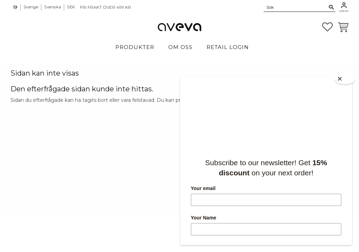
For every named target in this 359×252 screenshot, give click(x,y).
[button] (327, 27)
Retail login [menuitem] (227, 47)
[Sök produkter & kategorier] (295, 7)
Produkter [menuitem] (134, 47)
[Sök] (331, 7)
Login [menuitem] (343, 11)
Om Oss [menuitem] (180, 47)
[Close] (344, 79)
